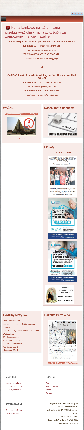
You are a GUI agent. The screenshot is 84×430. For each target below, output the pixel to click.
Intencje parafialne (13, 383)
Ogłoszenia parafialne (15, 386)
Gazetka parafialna (14, 410)
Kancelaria (50, 390)
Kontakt (49, 393)
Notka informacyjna (14, 413)
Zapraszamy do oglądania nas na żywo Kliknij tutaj (21, 126)
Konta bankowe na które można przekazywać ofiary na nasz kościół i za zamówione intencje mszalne (35, 32)
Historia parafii (52, 386)
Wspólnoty (50, 383)
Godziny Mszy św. (13, 390)
